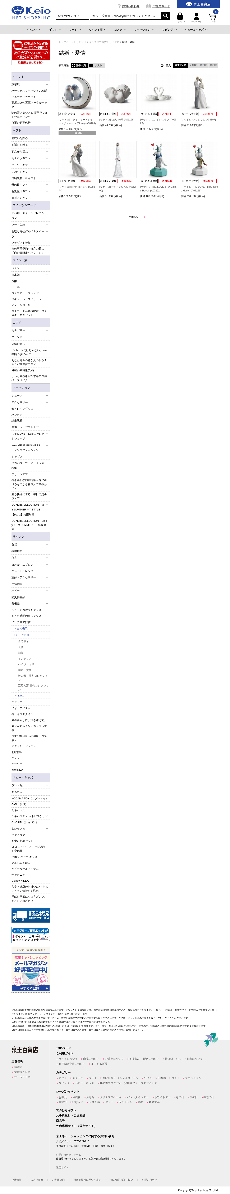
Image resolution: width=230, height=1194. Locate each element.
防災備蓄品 (18, 597)
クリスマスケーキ (110, 1097)
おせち (90, 1097)
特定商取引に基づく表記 (87, 1179)
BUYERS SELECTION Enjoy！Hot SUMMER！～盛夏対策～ (29, 525)
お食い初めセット (22, 840)
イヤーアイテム (21, 708)
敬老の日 (208, 1097)
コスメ (118, 29)
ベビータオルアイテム (25, 868)
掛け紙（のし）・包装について (184, 1058)
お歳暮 (76, 1097)
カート (213, 18)
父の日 (194, 1097)
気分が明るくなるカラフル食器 (29, 728)
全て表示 (22, 628)
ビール (16, 287)
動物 (20, 652)
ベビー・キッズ (23, 777)
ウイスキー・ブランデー (26, 293)
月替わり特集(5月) (23, 370)
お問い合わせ (130, 6)
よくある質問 (99, 1063)
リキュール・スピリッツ (26, 299)
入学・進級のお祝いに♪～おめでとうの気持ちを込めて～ (30, 888)
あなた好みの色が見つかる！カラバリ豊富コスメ (29, 362)
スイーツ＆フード (24, 205)
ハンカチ (17, 414)
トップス (17, 456)
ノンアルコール (21, 304)
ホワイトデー (162, 1097)
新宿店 (18, 1067)
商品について (91, 1058)
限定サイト (62, 1167)
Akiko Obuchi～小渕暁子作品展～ (29, 738)
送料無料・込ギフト (24, 178)
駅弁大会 (154, 1102)
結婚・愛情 (25, 670)
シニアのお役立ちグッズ (26, 610)
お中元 (63, 1097)
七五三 (109, 1102)
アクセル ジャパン (24, 746)
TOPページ (63, 1048)
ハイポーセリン (27, 664)
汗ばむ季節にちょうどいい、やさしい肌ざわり (29, 898)
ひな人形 (77, 1102)
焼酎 (14, 281)
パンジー (17, 758)
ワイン (148, 1078)
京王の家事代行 (21, 122)
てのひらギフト (66, 1110)
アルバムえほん (21, 862)
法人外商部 (37, 1179)
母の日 (180, 1097)
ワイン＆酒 (95, 29)
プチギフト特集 (21, 242)
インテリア (25, 658)
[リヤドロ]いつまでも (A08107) (198, 119)
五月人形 (94, 1102)
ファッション (142, 29)
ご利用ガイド (161, 6)
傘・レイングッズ (22, 408)
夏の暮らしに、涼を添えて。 (29, 720)
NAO (21, 695)
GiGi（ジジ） (20, 804)
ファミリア (18, 835)
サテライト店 (22, 1077)
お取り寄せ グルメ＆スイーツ (120, 1078)
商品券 (60, 1120)
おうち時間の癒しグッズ (26, 615)
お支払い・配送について (145, 1058)
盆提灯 (63, 1102)
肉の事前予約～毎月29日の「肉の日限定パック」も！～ (29, 250)
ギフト (53, 29)
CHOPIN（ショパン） (25, 822)
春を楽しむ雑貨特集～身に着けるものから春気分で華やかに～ (29, 484)
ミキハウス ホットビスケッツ (30, 816)
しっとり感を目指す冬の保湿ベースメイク (29, 378)
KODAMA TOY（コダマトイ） (30, 798)
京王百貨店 (201, 1190)
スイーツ (77, 1078)
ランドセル (125, 1102)
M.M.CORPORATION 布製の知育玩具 (29, 849)
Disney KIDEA (20, 880)
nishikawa (17, 769)
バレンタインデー (138, 1097)
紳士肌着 (17, 420)
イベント (32, 29)
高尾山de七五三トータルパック (29, 104)
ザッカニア (18, 874)
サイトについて (68, 1058)
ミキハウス (18, 810)
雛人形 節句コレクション (33, 677)
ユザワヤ (17, 764)
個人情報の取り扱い (121, 1179)
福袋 (140, 1102)
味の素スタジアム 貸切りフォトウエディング (30, 114)
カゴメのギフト (21, 197)
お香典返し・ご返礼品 (70, 1115)
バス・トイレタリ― (24, 570)
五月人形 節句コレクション (33, 687)
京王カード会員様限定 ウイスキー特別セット (29, 313)
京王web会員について (72, 1063)
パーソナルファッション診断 (29, 90)
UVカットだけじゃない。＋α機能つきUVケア (29, 352)
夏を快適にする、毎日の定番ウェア (29, 496)
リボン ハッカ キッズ (24, 856)
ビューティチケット (24, 96)
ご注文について (114, 1058)
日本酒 (162, 1078)
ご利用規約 (58, 1179)
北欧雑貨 (17, 752)
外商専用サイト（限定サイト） (76, 1126)
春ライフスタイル (22, 714)
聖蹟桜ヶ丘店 (22, 1072)
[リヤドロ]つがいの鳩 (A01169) (116, 119)
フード (73, 29)
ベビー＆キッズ (194, 29)
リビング (167, 29)
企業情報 (17, 1179)
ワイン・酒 (20, 260)
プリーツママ (20, 474)
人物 (20, 647)
